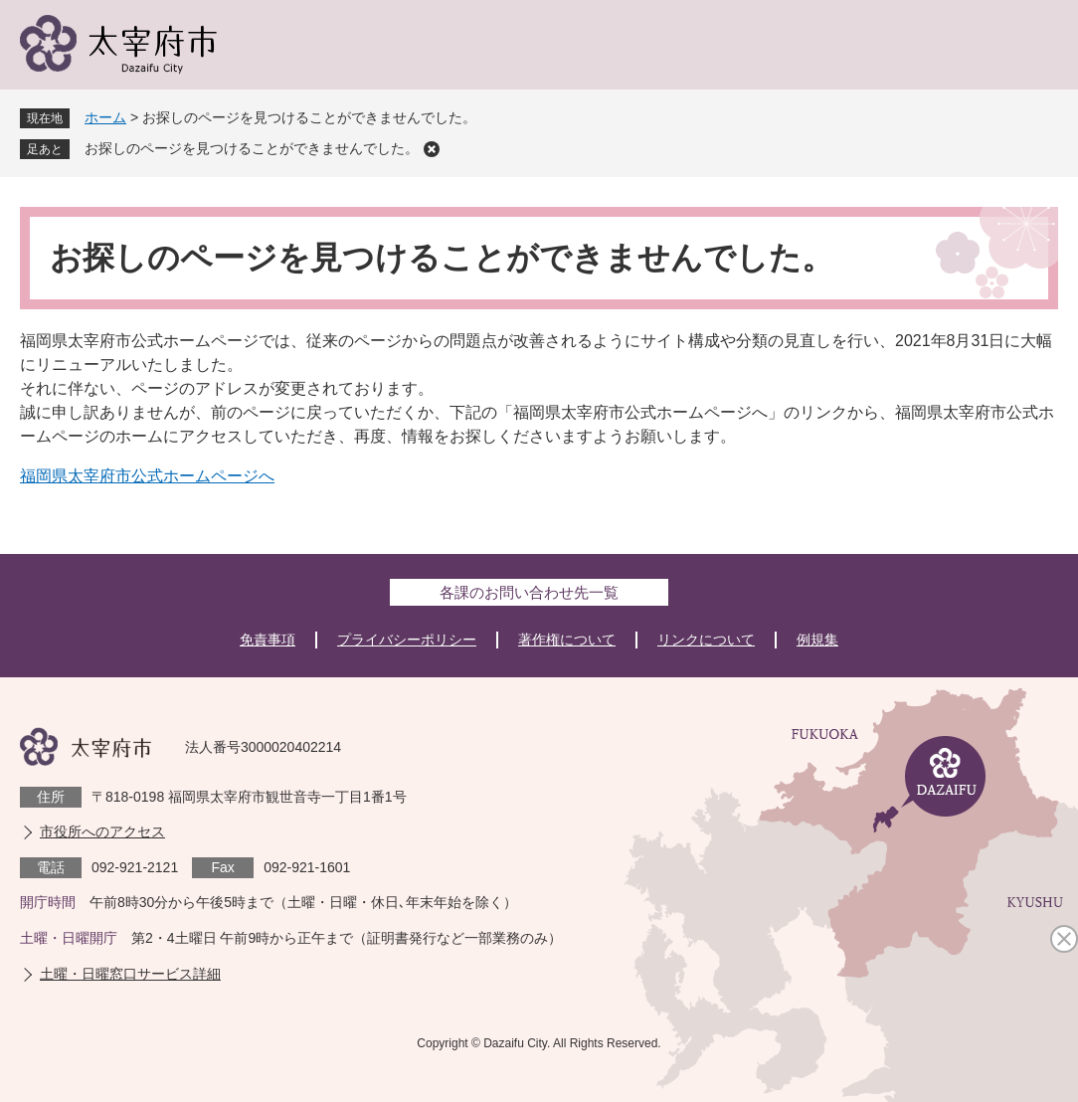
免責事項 (267, 639)
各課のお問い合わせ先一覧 (529, 592)
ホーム (105, 117)
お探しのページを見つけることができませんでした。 (252, 148)
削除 (432, 149)
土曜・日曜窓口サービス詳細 (130, 974)
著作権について (567, 639)
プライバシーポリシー (406, 639)
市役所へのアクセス (102, 831)
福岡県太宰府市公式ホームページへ (147, 475)
